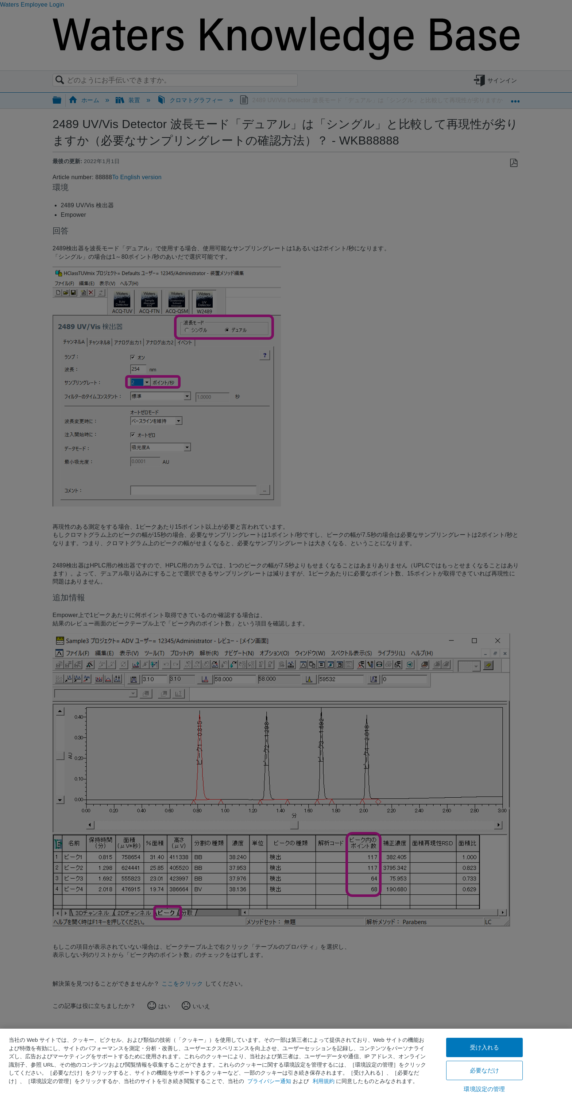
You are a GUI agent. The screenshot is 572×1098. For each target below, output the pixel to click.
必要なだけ (484, 1070)
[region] (286, 1063)
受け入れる (484, 1047)
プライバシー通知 (269, 1081)
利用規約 (324, 1081)
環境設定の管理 (484, 1089)
